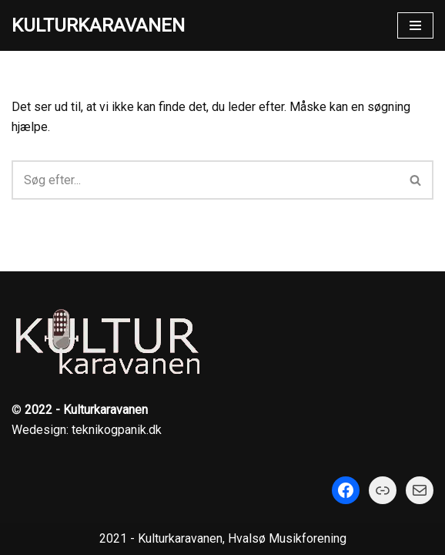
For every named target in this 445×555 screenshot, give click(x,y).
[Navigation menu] (415, 25)
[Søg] (205, 180)
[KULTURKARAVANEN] (98, 25)
